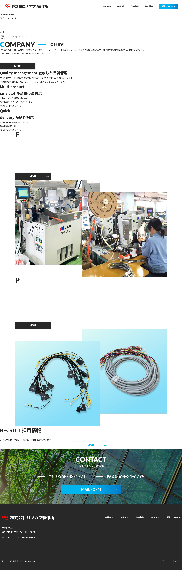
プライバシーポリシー (171, 561)
